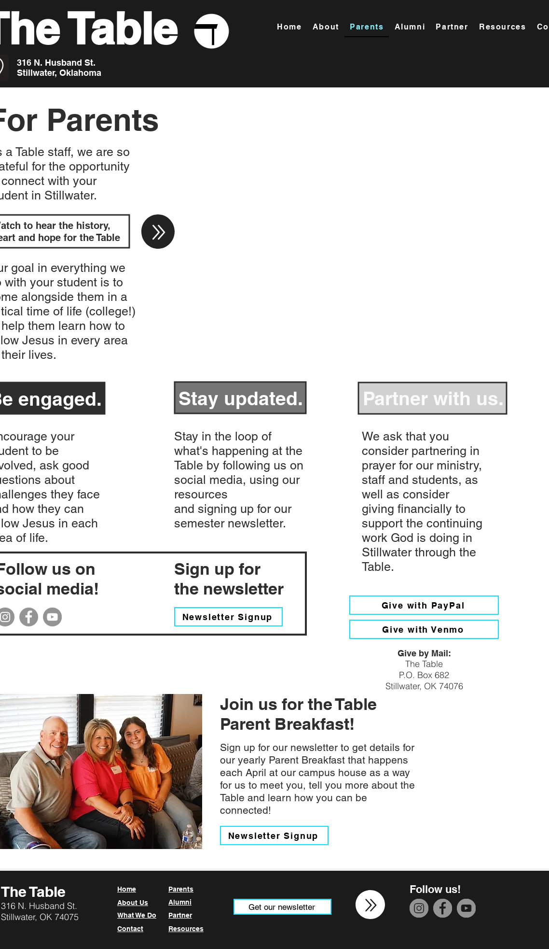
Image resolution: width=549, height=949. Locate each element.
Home (126, 889)
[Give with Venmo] (424, 629)
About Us (132, 903)
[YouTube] (52, 617)
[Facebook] (28, 617)
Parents (180, 889)
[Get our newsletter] (282, 907)
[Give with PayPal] (424, 605)
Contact (130, 929)
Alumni (180, 902)
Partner (180, 915)
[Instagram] (419, 908)
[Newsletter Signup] (228, 616)
